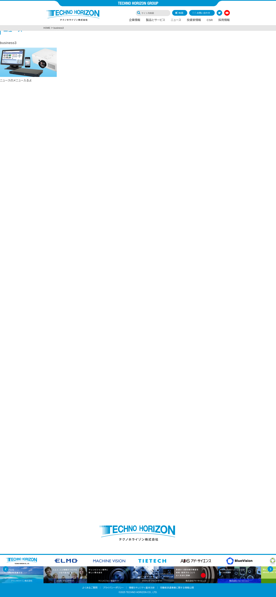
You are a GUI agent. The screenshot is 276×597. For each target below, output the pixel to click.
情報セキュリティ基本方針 (142, 587)
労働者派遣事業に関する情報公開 (177, 587)
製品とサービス (155, 20)
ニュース (176, 20)
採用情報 (224, 20)
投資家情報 (194, 20)
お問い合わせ (203, 13)
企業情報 (134, 20)
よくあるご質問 (90, 587)
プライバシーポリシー (113, 587)
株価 (181, 13)
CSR (210, 20)
